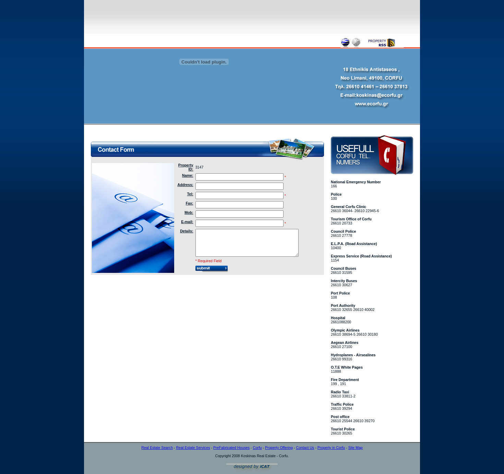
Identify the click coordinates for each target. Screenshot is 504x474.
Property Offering (279, 448)
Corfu (257, 448)
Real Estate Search (157, 448)
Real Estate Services (193, 448)
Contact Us (305, 448)
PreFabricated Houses (231, 448)
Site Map (355, 448)
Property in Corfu (331, 448)
